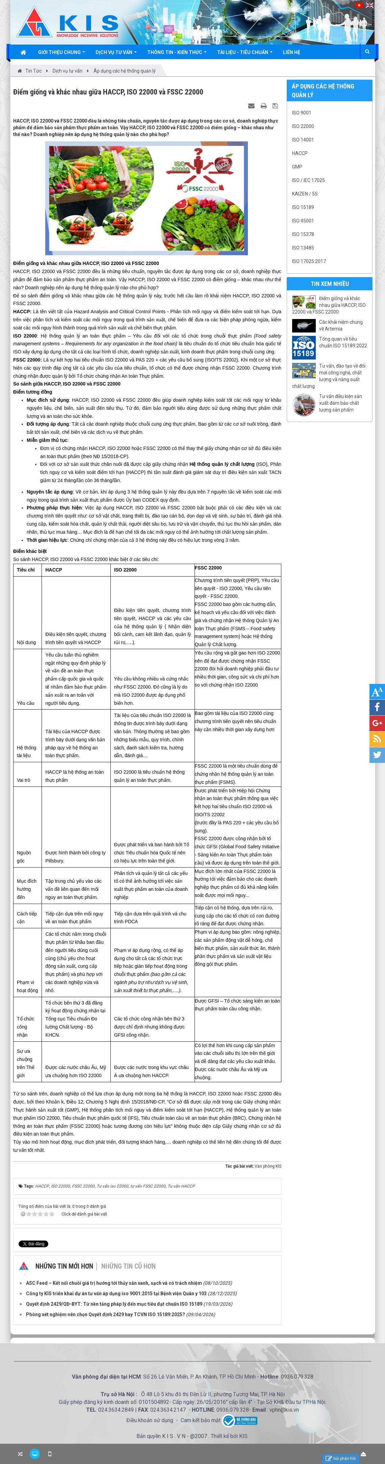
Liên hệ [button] (291, 52)
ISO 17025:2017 (309, 261)
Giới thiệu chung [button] (61, 54)
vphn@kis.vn (284, 1410)
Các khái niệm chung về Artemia (341, 325)
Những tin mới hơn (64, 1266)
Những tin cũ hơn (128, 1266)
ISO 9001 (301, 112)
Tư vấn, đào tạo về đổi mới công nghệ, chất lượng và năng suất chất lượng (328, 376)
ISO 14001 (303, 139)
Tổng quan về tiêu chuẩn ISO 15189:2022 (343, 342)
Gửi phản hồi (341, 1459)
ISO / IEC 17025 (308, 180)
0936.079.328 (297, 1377)
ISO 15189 (303, 207)
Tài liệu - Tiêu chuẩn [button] (245, 54)
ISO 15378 (303, 234)
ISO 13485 (303, 247)
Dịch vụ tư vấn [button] (116, 54)
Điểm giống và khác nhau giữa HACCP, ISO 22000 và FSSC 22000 (329, 305)
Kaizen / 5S (305, 193)
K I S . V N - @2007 (185, 1436)
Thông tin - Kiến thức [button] (177, 54)
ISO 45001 (303, 220)
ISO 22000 (303, 126)
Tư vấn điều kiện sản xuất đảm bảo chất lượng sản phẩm (340, 403)
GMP (297, 166)
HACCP (300, 153)
